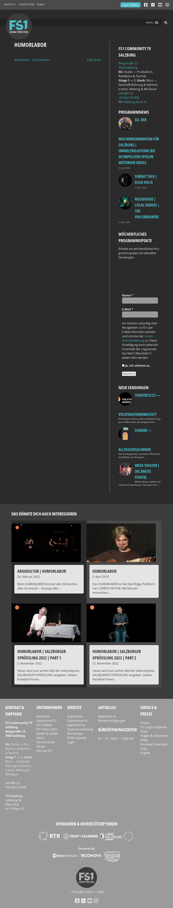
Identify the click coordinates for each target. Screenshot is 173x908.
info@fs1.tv (10, 4)
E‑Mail (127, 309)
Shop (143, 731)
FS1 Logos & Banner (153, 727)
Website (74, 707)
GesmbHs (43, 716)
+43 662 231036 (26, 4)
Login (71, 742)
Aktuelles (107, 707)
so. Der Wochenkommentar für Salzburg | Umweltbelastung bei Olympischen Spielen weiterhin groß (139, 141)
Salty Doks (94, 60)
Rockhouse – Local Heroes (32, 60)
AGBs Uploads (76, 738)
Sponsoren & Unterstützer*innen (86, 824)
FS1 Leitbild (44, 725)
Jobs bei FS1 (44, 751)
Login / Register (130, 4)
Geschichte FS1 (46, 721)
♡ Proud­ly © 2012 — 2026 (86, 892)
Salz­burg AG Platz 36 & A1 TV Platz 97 (14, 804)
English (40, 4)
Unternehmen (49, 707)
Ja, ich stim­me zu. (136, 365)
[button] (149, 22)
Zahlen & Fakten (47, 734)
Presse (145, 723)
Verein (40, 746)
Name (127, 295)
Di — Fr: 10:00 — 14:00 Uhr (116, 739)
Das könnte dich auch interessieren (44, 514)
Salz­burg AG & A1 (135, 102)
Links (143, 749)
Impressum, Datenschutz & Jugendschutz (77, 720)
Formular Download (153, 744)
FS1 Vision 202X (46, 729)
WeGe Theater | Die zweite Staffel (147, 471)
